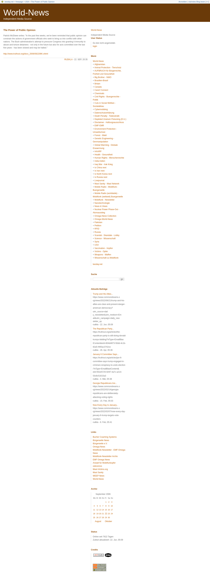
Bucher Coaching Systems (105, 437)
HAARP (97, 151)
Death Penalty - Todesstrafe (106, 116)
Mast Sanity (98, 472)
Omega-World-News (103, 219)
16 (109, 510)
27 (100, 517)
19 (97, 514)
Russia (97, 232)
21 (103, 514)
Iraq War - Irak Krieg (103, 164)
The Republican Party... (103, 329)
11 (94, 510)
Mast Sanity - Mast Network (106, 184)
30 (109, 517)
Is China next (100, 167)
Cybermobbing (101, 109)
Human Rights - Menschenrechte (109, 158)
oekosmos (97, 466)
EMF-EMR (99, 125)
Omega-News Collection (105, 216)
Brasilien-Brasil (101, 80)
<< (207, 2)
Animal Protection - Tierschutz (107, 67)
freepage (19, 2)
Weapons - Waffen (102, 254)
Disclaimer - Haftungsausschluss (109, 122)
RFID (96, 229)
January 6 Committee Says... (106, 354)
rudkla (68, 59)
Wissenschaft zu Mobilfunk (106, 258)
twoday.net (9, 2)
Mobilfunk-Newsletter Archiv (105, 456)
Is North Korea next (103, 174)
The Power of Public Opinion (42, 2)
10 (112, 506)
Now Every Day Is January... (105, 405)
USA (27, 2)
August (98, 521)
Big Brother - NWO (102, 77)
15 (106, 510)
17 (112, 510)
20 (100, 514)
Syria (96, 242)
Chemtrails (99, 93)
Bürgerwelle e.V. (100, 443)
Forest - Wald (100, 135)
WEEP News (98, 476)
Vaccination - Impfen (103, 248)
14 (103, 510)
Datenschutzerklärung (104, 113)
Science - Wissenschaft (105, 238)
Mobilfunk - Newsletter (104, 200)
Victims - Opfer (101, 251)
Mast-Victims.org (100, 469)
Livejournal (99, 180)
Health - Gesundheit (103, 154)
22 (106, 513)
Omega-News (99, 447)
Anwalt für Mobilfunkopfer (104, 463)
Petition (97, 225)
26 (97, 517)
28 (103, 517)
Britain (97, 84)
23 (109, 514)
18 (94, 514)
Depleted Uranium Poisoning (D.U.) (110, 119)
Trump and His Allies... (103, 294)
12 (97, 510)
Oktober (108, 521)
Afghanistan (99, 64)
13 (100, 510)
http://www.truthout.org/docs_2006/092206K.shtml (25, 54)
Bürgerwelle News (101, 440)
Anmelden (183, 2)
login (95, 46)
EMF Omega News (101, 460)
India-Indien (99, 161)
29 (106, 517)
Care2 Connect (101, 90)
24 (112, 514)
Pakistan (98, 222)
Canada (98, 87)
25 (94, 517)
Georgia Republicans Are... (105, 383)
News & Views (100, 206)
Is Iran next (99, 171)
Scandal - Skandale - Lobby (106, 235)
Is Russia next (100, 177)
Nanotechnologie (102, 203)
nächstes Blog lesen (196, 2)
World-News (26, 12)
